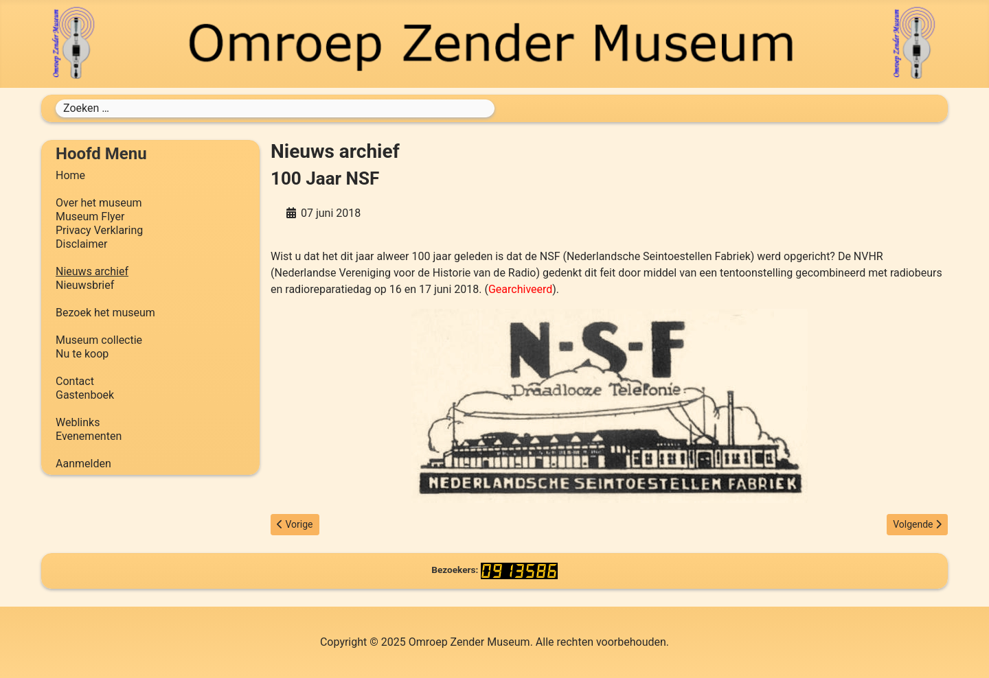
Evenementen (89, 436)
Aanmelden (83, 463)
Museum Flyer (90, 216)
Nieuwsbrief (85, 285)
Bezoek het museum (105, 312)
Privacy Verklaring (99, 230)
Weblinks (78, 422)
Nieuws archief (92, 271)
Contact (75, 381)
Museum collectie (99, 340)
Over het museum (98, 202)
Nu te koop (82, 353)
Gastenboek (85, 394)
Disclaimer (81, 243)
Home (70, 175)
